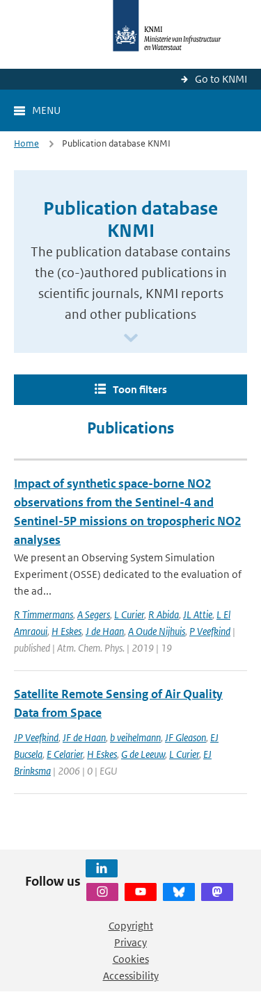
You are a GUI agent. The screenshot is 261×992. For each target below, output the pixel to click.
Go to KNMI (221, 78)
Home (26, 143)
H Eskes (66, 631)
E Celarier (65, 754)
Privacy (130, 942)
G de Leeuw (143, 754)
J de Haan (105, 631)
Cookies (131, 959)
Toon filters (140, 389)
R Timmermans (43, 614)
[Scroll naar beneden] (131, 338)
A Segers (93, 614)
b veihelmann (135, 737)
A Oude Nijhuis (156, 631)
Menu (46, 110)
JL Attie (197, 614)
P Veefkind (209, 631)
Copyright (131, 925)
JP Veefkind (36, 737)
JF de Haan (84, 737)
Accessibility (131, 975)
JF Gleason (185, 737)
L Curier (129, 614)
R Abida (163, 614)
